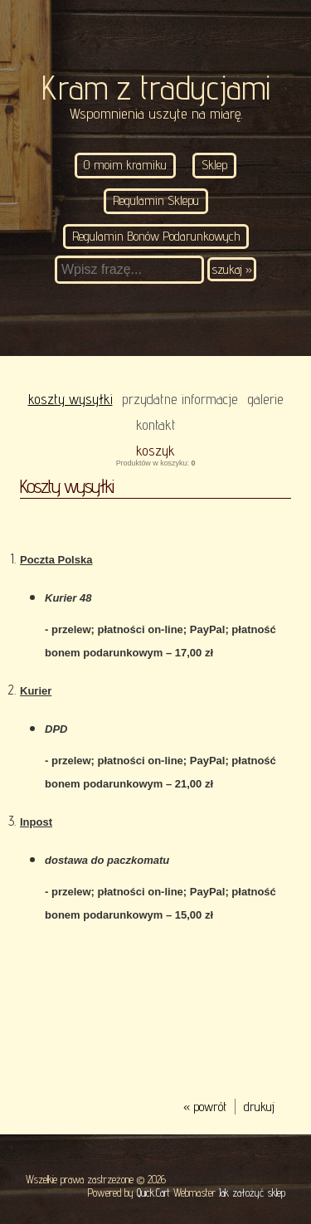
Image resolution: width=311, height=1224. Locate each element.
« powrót (204, 1106)
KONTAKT (156, 424)
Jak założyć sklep (252, 1192)
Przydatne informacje (180, 398)
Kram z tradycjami (155, 87)
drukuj (259, 1106)
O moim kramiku (125, 165)
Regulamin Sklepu (156, 200)
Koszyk (155, 450)
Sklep (214, 165)
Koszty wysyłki (70, 398)
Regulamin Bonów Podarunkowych (156, 236)
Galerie (265, 398)
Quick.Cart (153, 1192)
